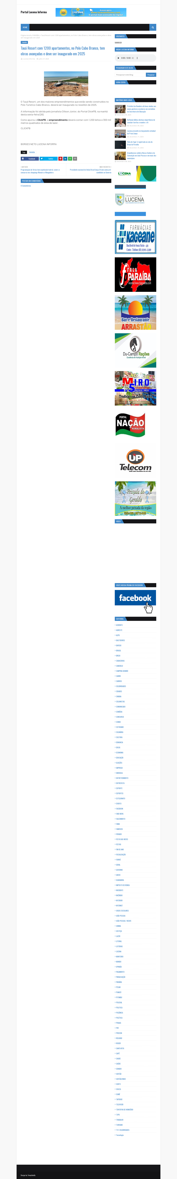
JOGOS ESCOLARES (122, 910)
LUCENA (118, 951)
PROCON (119, 1033)
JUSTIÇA (119, 931)
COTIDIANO (120, 727)
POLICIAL (119, 1002)
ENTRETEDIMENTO (122, 778)
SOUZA (118, 1089)
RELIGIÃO (119, 1038)
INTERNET (119, 905)
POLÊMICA (119, 1012)
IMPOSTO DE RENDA (123, 885)
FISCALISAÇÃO (121, 854)
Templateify (31, 1175)
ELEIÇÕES (119, 762)
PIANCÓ (118, 992)
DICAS (118, 747)
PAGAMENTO (120, 971)
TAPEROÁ (119, 1099)
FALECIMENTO (120, 818)
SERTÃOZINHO (121, 1079)
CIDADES (119, 691)
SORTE (118, 1084)
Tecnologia (120, 1135)
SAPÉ (118, 1053)
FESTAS (118, 844)
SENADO (119, 1068)
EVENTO (118, 803)
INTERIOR (119, 900)
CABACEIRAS (120, 660)
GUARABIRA (120, 880)
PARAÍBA (35, 35)
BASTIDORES (120, 640)
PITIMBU (119, 997)
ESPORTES (119, 793)
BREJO (118, 655)
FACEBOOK (119, 808)
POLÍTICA (119, 1017)
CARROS (119, 681)
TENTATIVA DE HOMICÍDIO (124, 1109)
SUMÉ (118, 1094)
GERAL (118, 864)
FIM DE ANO (120, 849)
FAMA (118, 824)
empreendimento (58, 119)
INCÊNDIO (119, 895)
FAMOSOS (119, 829)
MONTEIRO (119, 956)
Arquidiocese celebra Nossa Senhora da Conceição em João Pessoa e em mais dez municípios (141, 155)
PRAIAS (118, 1022)
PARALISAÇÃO (120, 977)
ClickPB (41, 119)
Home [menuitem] (25, 27)
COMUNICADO (120, 706)
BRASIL (118, 650)
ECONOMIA (119, 752)
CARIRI (118, 676)
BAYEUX (118, 645)
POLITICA (119, 1007)
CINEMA (118, 696)
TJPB (118, 1114)
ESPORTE (119, 788)
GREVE (118, 875)
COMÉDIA (119, 711)
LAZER (118, 936)
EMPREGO (119, 767)
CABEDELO (119, 665)
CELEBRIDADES (121, 686)
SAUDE (118, 1058)
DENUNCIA (119, 742)
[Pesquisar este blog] (130, 75)
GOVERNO (119, 869)
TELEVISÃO (119, 1104)
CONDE (118, 722)
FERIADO (119, 834)
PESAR (118, 987)
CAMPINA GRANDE (122, 671)
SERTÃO (118, 1073)
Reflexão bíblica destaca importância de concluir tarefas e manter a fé (141, 121)
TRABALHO (119, 1119)
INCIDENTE (119, 890)
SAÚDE (118, 1063)
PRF (117, 1028)
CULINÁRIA (119, 732)
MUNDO (118, 961)
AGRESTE (119, 630)
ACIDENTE (119, 625)
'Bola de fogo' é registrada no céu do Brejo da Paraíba (140, 143)
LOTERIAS (119, 946)
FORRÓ (118, 859)
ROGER (118, 1043)
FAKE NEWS (119, 813)
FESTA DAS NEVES (122, 839)
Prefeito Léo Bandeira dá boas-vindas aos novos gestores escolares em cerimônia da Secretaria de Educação (141, 109)
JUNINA (118, 926)
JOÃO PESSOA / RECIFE (123, 920)
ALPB (118, 635)
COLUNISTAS (120, 701)
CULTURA (119, 737)
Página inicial (26, 35)
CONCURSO (120, 716)
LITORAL (119, 941)
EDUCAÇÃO (119, 757)
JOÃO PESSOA (120, 915)
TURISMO (119, 1124)
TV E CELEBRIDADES (122, 1130)
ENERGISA (119, 773)
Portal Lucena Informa (34, 12)
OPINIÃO (119, 966)
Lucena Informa (29, 59)
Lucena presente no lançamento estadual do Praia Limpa (141, 132)
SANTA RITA (120, 1048)
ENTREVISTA (120, 783)
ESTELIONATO (120, 798)
